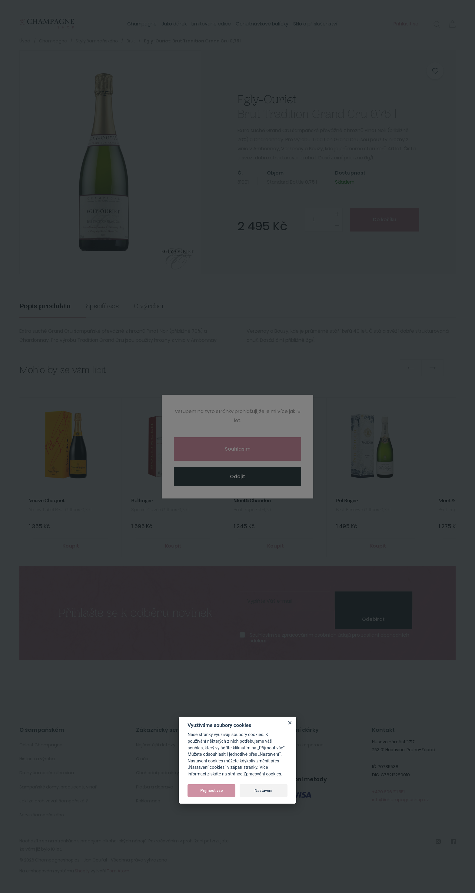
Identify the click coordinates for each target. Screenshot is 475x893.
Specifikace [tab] (102, 306)
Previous (411, 367)
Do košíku (384, 219)
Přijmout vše (211, 790)
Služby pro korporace (301, 745)
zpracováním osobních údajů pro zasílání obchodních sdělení (329, 637)
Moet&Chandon (252, 501)
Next (432, 367)
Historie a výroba (37, 759)
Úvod (24, 41)
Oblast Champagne (40, 745)
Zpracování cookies (262, 774)
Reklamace (148, 801)
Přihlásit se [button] (406, 23)
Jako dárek (174, 23)
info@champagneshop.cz (400, 800)
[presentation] (373, 600)
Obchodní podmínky (157, 773)
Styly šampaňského (97, 41)
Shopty (82, 871)
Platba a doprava (154, 787)
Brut (131, 41)
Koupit (70, 545)
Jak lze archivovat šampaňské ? (53, 801)
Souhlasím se (329, 638)
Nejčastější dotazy (155, 745)
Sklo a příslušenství (315, 23)
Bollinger (142, 501)
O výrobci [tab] (148, 306)
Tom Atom (118, 871)
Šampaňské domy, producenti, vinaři (58, 787)
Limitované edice (211, 23)
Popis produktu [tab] (45, 306)
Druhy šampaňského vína (46, 773)
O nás (142, 759)
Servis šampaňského (41, 815)
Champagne (142, 23)
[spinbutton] (323, 220)
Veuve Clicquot (47, 501)
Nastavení (263, 790)
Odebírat (373, 619)
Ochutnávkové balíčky (262, 23)
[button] (436, 25)
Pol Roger (347, 501)
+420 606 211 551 (388, 792)
